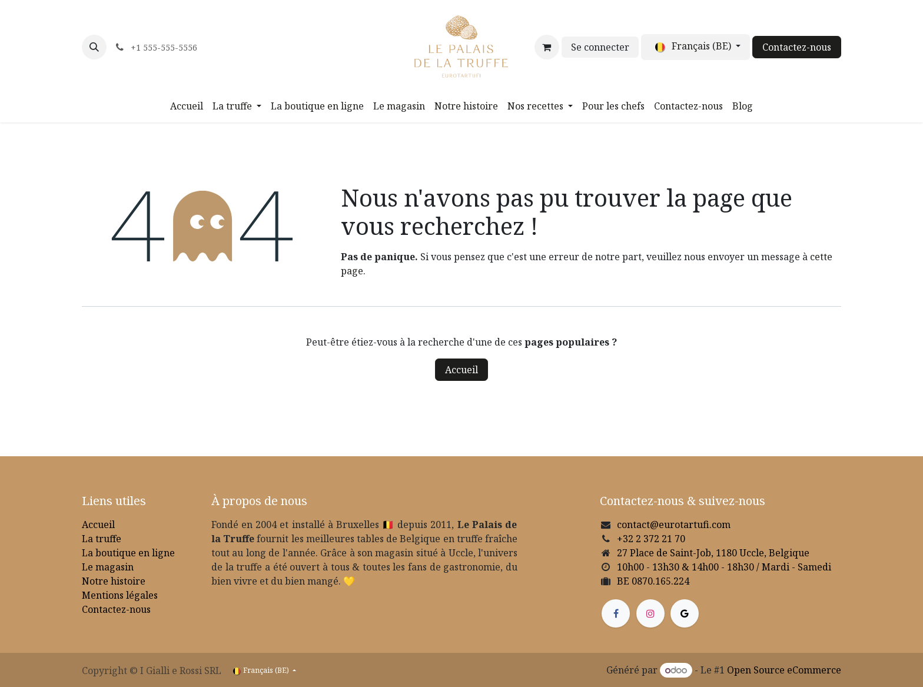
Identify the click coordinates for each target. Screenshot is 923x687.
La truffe (101, 538)
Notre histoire (113, 581)
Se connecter (600, 47)
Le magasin (108, 566)
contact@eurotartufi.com (674, 524)
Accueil (461, 369)
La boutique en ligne (128, 552)
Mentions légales (120, 595)
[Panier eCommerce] (546, 47)
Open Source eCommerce (784, 669)
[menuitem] (186, 106)
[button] (94, 47)
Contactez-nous (796, 47)
